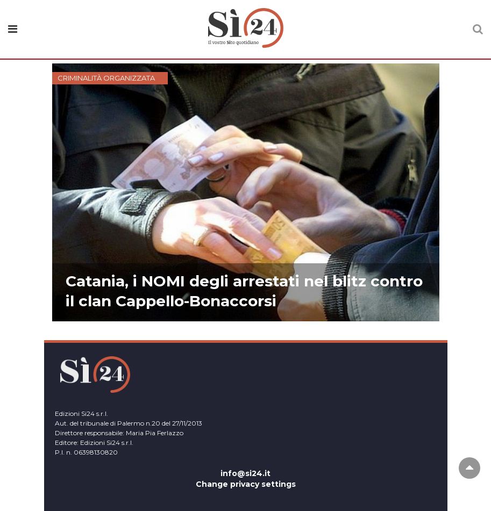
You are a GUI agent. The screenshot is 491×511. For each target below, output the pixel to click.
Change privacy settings (246, 484)
